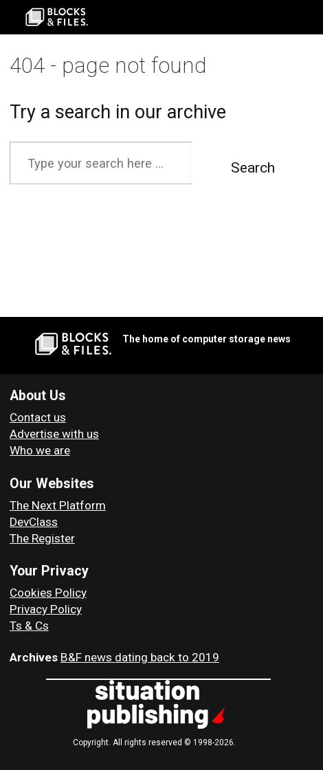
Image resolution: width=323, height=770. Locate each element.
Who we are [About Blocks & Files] (40, 450)
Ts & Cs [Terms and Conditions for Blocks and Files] (29, 625)
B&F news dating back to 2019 (139, 657)
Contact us (38, 417)
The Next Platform (58, 505)
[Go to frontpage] (57, 17)
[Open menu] (306, 17)
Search (253, 168)
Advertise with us (54, 434)
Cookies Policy (48, 593)
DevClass (34, 522)
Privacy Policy (46, 609)
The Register (42, 538)
